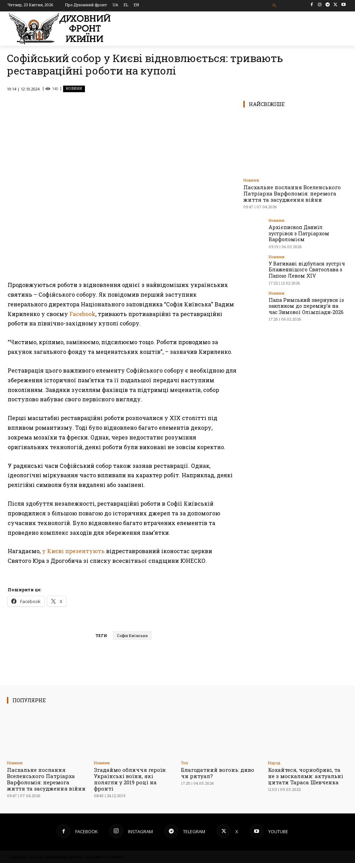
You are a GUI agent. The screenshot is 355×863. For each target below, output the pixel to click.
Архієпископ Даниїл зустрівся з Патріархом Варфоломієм (307, 229)
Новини (74, 89)
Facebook (82, 313)
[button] (274, 6)
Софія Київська (132, 635)
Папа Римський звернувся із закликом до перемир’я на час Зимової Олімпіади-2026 (304, 295)
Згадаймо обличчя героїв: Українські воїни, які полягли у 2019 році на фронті (130, 779)
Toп (184, 763)
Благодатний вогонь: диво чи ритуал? (217, 772)
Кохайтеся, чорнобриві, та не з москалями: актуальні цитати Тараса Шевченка (305, 776)
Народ (274, 763)
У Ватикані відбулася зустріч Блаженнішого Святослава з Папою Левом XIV (303, 260)
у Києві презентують (74, 551)
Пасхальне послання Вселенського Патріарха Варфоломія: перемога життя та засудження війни (292, 193)
